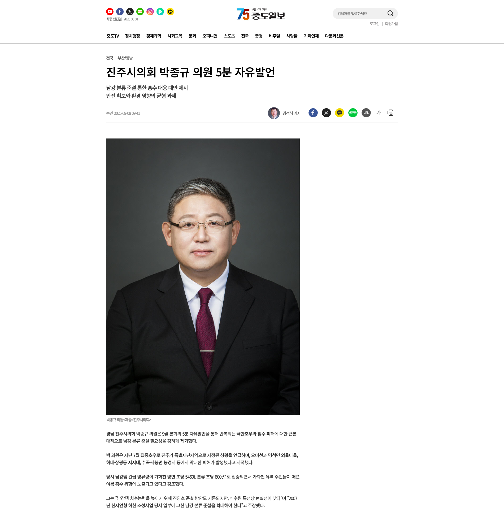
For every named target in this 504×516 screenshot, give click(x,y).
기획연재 (311, 36)
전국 (245, 36)
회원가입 (391, 23)
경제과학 (153, 36)
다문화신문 (334, 36)
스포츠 (229, 36)
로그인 (374, 23)
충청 (258, 36)
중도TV (113, 36)
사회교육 (174, 36)
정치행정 (132, 36)
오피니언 (209, 36)
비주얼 (274, 36)
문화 (192, 36)
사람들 (291, 36)
